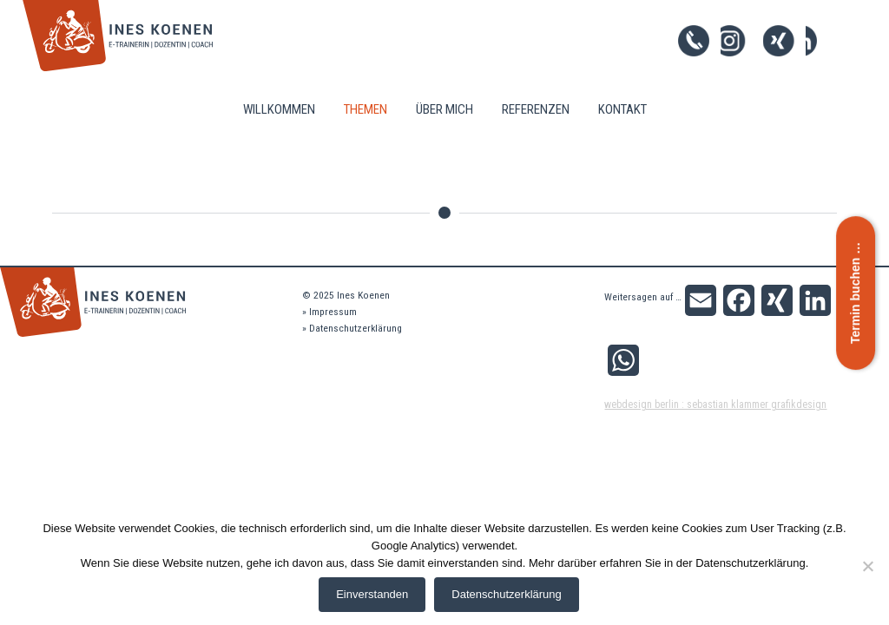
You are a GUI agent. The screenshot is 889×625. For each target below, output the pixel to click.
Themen (365, 109)
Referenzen (536, 109)
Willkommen (279, 109)
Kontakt (622, 109)
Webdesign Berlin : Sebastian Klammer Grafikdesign (715, 404)
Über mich (444, 109)
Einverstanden (372, 594)
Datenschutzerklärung (355, 328)
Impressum (333, 312)
